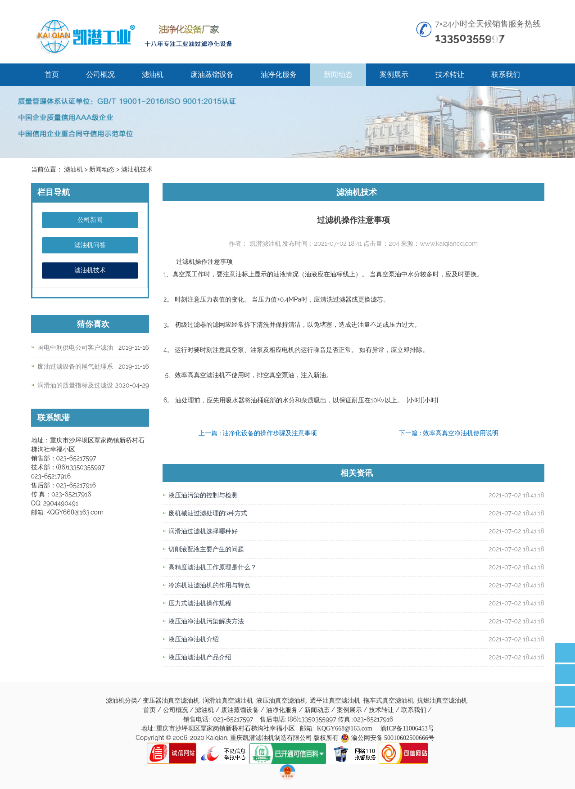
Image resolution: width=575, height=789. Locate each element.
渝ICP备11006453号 (407, 728)
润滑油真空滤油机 (229, 700)
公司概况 (100, 74)
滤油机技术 (90, 270)
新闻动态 (338, 74)
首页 (52, 74)
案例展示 (394, 74)
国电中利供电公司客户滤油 (75, 347)
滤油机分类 (121, 700)
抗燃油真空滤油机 (443, 700)
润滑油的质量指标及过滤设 (75, 385)
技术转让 (449, 74)
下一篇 (448, 433)
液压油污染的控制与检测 (203, 495)
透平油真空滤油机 (336, 700)
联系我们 (505, 74)
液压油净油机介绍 (193, 639)
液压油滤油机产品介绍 (199, 657)
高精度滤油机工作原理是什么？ (212, 567)
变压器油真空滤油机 (172, 700)
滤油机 (152, 74)
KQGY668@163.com (344, 728)
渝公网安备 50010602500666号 (393, 738)
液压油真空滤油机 (282, 700)
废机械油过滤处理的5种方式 (207, 513)
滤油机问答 (90, 245)
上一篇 (258, 433)
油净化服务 (279, 74)
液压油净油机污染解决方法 (206, 621)
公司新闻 (90, 219)
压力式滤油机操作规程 (199, 603)
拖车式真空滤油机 (389, 700)
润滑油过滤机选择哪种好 (203, 531)
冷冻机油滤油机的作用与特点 (212, 585)
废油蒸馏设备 (212, 74)
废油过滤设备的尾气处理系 (75, 366)
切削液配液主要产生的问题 (206, 549)
